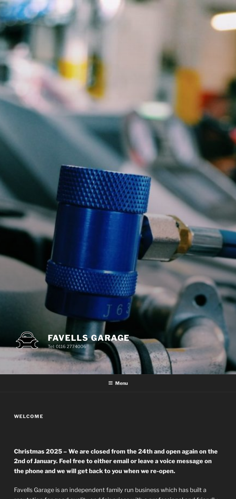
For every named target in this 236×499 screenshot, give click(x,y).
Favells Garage (89, 338)
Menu (118, 383)
